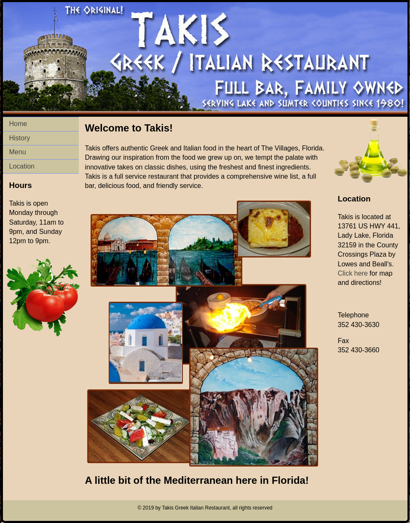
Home (18, 123)
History (19, 138)
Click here (353, 273)
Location (22, 166)
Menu (17, 152)
